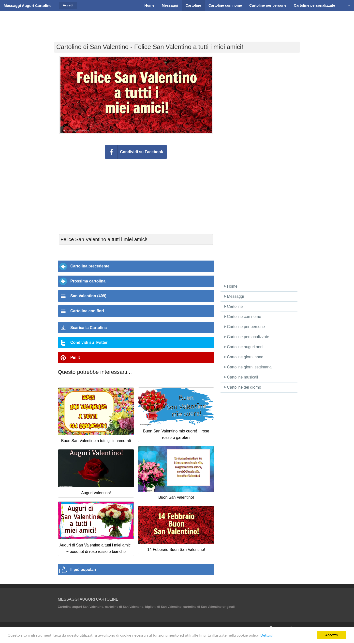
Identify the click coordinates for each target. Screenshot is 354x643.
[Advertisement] (177, 23)
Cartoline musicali (241, 377)
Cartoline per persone (244, 327)
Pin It (75, 357)
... (343, 5)
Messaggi (234, 296)
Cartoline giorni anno (243, 357)
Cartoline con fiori (87, 311)
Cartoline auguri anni (243, 347)
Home (230, 286)
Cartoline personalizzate (246, 337)
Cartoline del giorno (242, 387)
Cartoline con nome (242, 316)
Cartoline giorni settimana (248, 367)
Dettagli (266, 635)
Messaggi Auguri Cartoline (27, 5)
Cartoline (233, 306)
